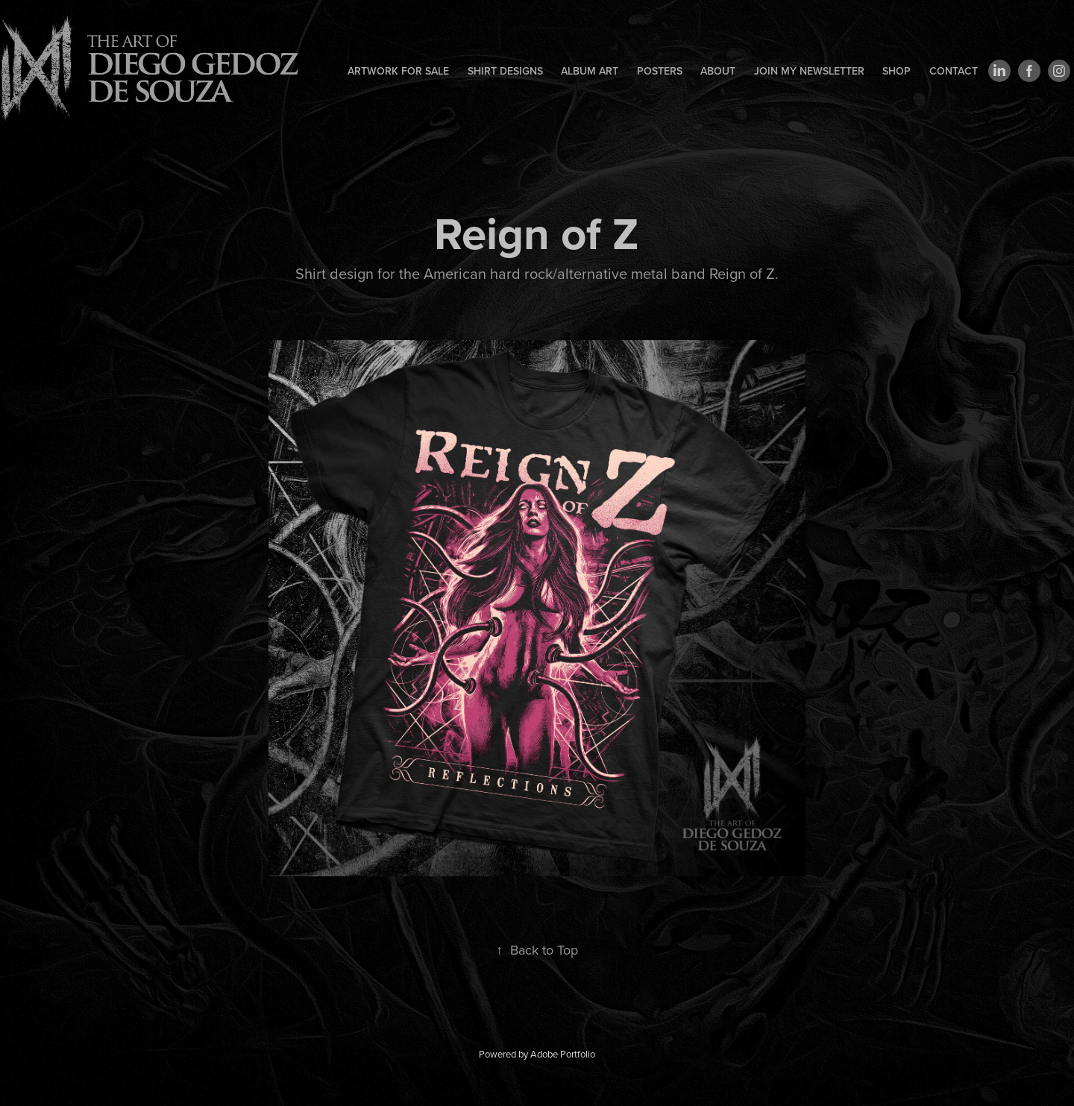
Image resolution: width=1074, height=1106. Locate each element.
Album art (589, 70)
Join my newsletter (809, 70)
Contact (953, 70)
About (717, 70)
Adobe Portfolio (562, 1054)
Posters (659, 70)
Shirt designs (505, 70)
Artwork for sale (398, 70)
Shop (896, 70)
